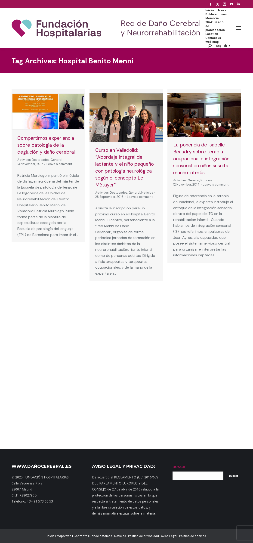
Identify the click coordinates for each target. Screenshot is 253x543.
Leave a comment (59, 164)
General (56, 160)
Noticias (147, 193)
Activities (24, 160)
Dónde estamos (100, 536)
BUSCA (179, 467)
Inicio (51, 536)
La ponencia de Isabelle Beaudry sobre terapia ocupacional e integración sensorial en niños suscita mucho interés (201, 159)
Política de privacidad (143, 536)
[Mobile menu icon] (238, 28)
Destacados (40, 160)
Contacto (80, 536)
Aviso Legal (169, 536)
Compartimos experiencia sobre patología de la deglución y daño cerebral (46, 145)
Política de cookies (192, 536)
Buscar (233, 476)
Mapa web (64, 536)
